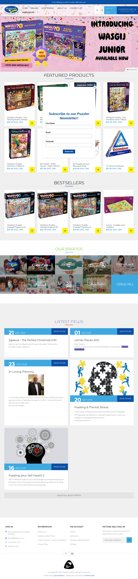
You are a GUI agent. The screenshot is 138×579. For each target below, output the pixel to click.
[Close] (94, 87)
